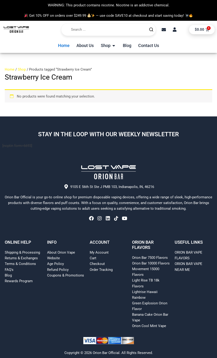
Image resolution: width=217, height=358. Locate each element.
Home (9, 69)
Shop (22, 69)
